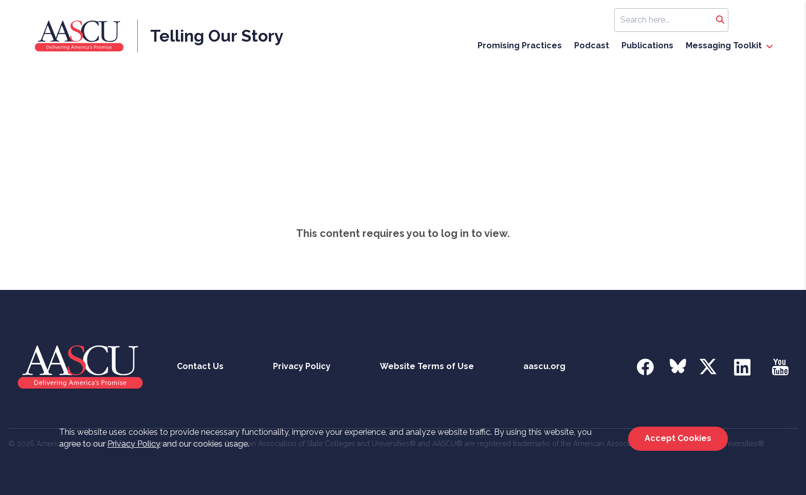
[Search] (720, 20)
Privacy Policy (133, 444)
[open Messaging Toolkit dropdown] (769, 46)
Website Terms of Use (427, 366)
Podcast (591, 45)
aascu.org (544, 366)
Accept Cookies (678, 438)
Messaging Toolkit (724, 45)
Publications (647, 45)
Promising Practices (520, 45)
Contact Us (200, 366)
